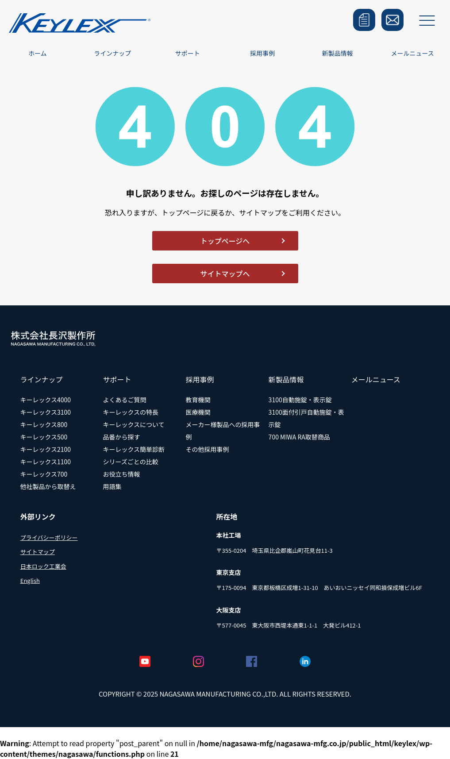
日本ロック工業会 (43, 566)
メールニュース (412, 53)
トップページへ (225, 240)
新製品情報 (337, 53)
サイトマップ (37, 551)
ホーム (37, 53)
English (30, 580)
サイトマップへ (225, 273)
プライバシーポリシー (49, 537)
